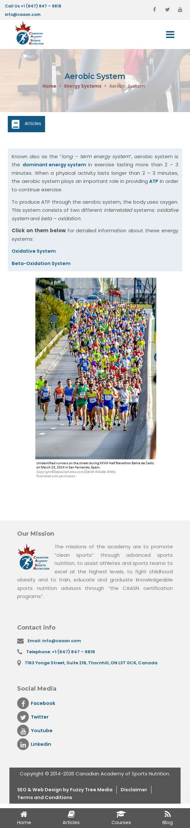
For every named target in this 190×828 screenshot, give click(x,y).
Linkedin (34, 745)
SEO (23, 790)
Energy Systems (82, 86)
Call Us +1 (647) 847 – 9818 (33, 6)
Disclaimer (139, 790)
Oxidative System (35, 251)
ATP (153, 181)
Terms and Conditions (46, 799)
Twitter (33, 718)
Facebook (36, 704)
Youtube (35, 731)
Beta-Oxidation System (42, 263)
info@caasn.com (23, 14)
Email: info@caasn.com (55, 641)
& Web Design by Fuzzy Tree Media (73, 790)
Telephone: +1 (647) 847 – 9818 (61, 652)
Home (49, 86)
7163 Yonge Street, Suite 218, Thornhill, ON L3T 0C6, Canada (92, 663)
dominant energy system (56, 164)
